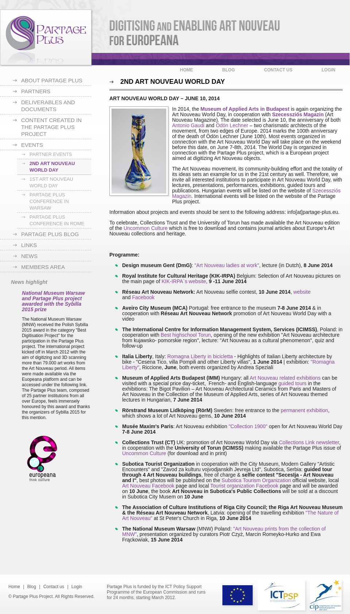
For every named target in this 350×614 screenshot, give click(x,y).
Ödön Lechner (233, 125)
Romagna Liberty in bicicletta (200, 356)
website (301, 292)
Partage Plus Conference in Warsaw (49, 201)
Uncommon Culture (146, 228)
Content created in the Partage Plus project (51, 127)
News (29, 256)
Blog (228, 70)
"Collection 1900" (247, 426)
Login (328, 70)
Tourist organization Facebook (244, 486)
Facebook (143, 297)
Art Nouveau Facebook (148, 486)
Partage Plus (45, 37)
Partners (35, 91)
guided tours (293, 383)
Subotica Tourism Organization (256, 480)
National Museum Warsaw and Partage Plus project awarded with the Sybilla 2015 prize (53, 301)
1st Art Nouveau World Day (51, 182)
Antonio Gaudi (188, 125)
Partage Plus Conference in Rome (57, 220)
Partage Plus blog (50, 234)
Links (29, 245)
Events (32, 145)
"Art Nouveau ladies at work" (226, 265)
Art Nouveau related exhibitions (285, 378)
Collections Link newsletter (309, 442)
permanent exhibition (304, 410)
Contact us (278, 70)
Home (186, 70)
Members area (43, 267)
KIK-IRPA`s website (184, 281)
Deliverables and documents (48, 105)
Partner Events (51, 154)
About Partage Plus (51, 80)
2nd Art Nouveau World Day (52, 167)
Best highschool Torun (186, 335)
